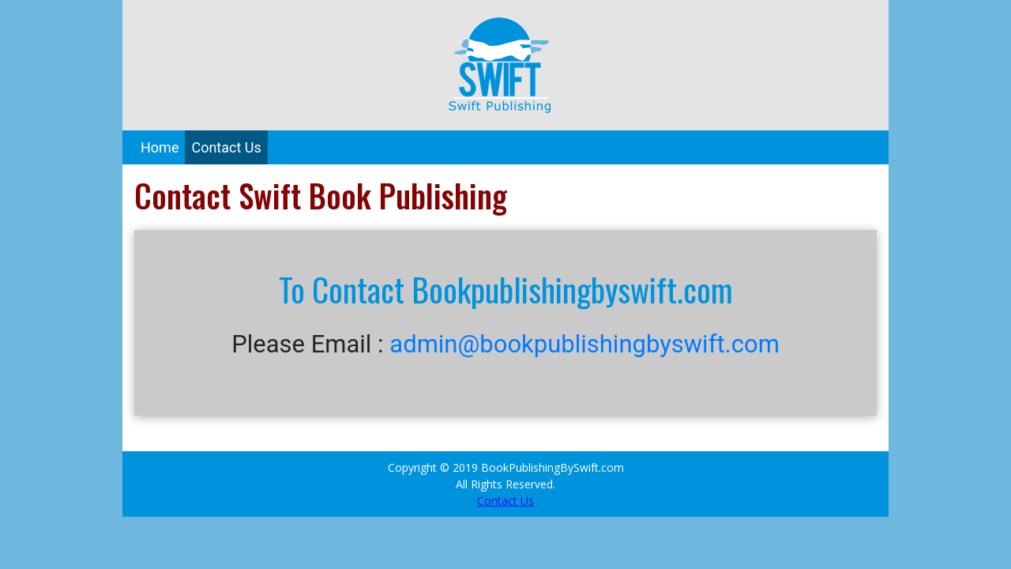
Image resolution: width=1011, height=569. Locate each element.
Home (160, 147)
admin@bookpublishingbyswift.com (584, 344)
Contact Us (226, 147)
